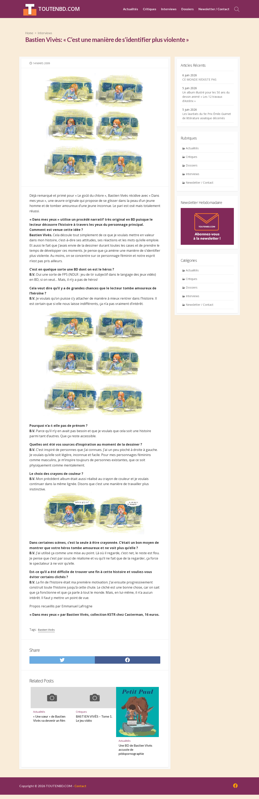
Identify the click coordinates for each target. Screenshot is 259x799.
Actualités (130, 9)
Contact (81, 790)
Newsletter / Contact (213, 9)
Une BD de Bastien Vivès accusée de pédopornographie (135, 753)
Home (29, 33)
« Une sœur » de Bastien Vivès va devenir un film (49, 722)
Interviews (168, 9)
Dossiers (187, 9)
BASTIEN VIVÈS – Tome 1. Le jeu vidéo (94, 722)
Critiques (149, 9)
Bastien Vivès (47, 633)
